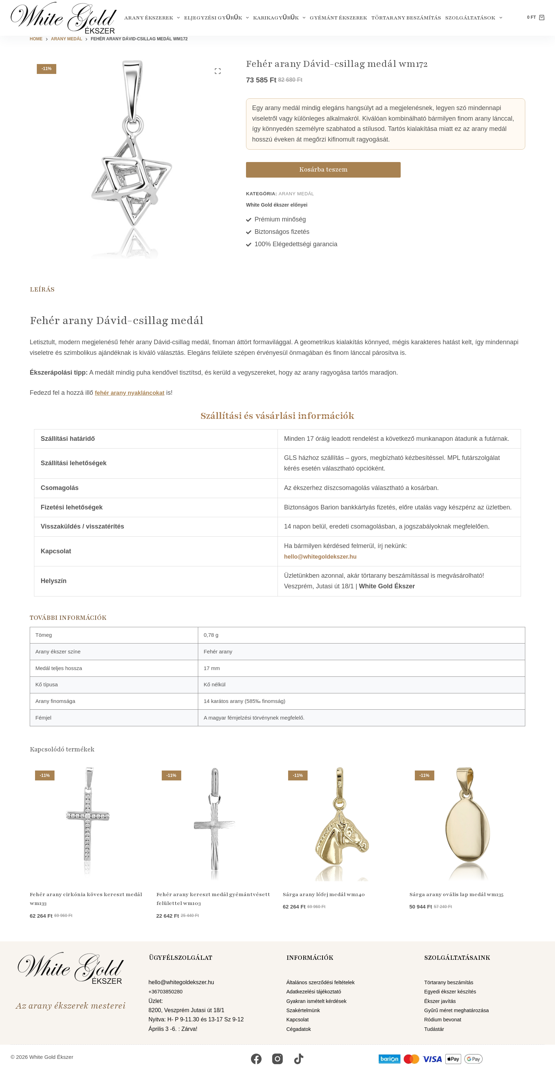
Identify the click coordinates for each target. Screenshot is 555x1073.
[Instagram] (277, 1059)
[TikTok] (298, 1059)
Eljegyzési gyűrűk (217, 17)
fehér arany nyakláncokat (133, 392)
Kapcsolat (298, 1019)
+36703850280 (168, 991)
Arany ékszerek (153, 17)
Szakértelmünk (305, 1010)
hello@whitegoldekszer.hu (324, 556)
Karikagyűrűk (280, 17)
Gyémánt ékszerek (338, 17)
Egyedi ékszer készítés (453, 991)
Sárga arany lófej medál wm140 (324, 894)
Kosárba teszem (288, 169)
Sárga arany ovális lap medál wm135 (456, 894)
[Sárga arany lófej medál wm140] (341, 823)
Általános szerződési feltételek (324, 982)
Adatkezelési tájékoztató (316, 991)
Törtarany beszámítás (406, 17)
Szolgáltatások (474, 17)
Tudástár (435, 1029)
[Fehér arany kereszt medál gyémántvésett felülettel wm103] (214, 823)
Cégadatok (300, 1029)
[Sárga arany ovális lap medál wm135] (468, 823)
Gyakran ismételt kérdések (319, 1001)
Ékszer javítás (441, 1001)
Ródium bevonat (444, 1019)
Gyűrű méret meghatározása (460, 1010)
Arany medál (296, 193)
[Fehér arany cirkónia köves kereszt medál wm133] (88, 823)
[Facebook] (256, 1059)
